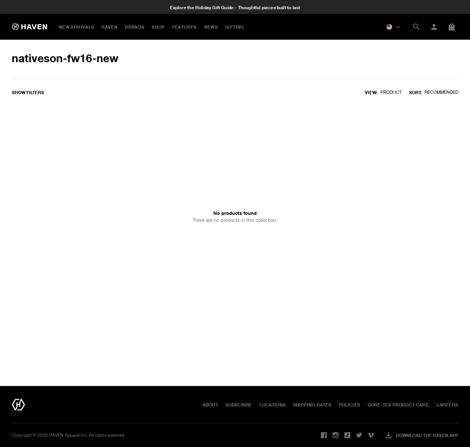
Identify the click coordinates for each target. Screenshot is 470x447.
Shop (158, 27)
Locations (272, 405)
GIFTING (234, 27)
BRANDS (134, 27)
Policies (349, 405)
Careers (447, 405)
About (210, 405)
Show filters (28, 92)
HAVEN (109, 27)
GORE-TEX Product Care (398, 405)
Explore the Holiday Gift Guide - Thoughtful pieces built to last (235, 8)
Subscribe (238, 405)
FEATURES (184, 27)
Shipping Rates (312, 405)
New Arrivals (76, 27)
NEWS (211, 27)
